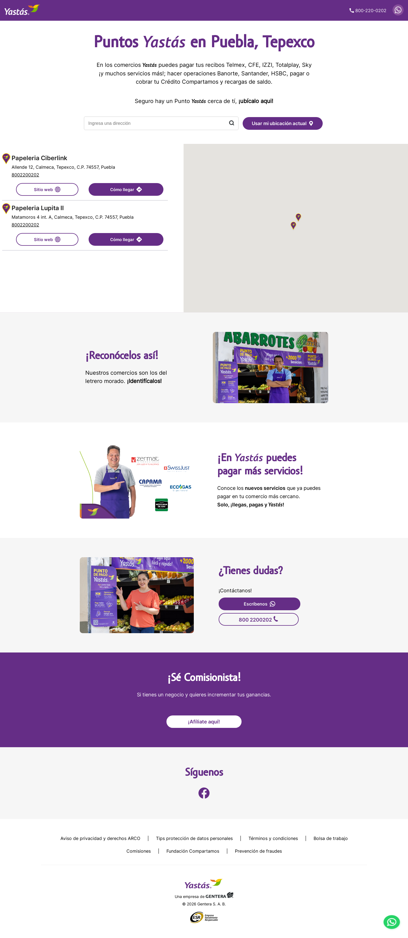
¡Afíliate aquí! (204, 722)
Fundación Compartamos (192, 851)
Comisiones (138, 851)
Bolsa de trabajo (331, 838)
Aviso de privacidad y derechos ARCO (100, 838)
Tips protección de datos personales (194, 838)
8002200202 (25, 175)
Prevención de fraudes (258, 851)
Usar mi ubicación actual (283, 123)
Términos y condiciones (273, 838)
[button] (293, 226)
